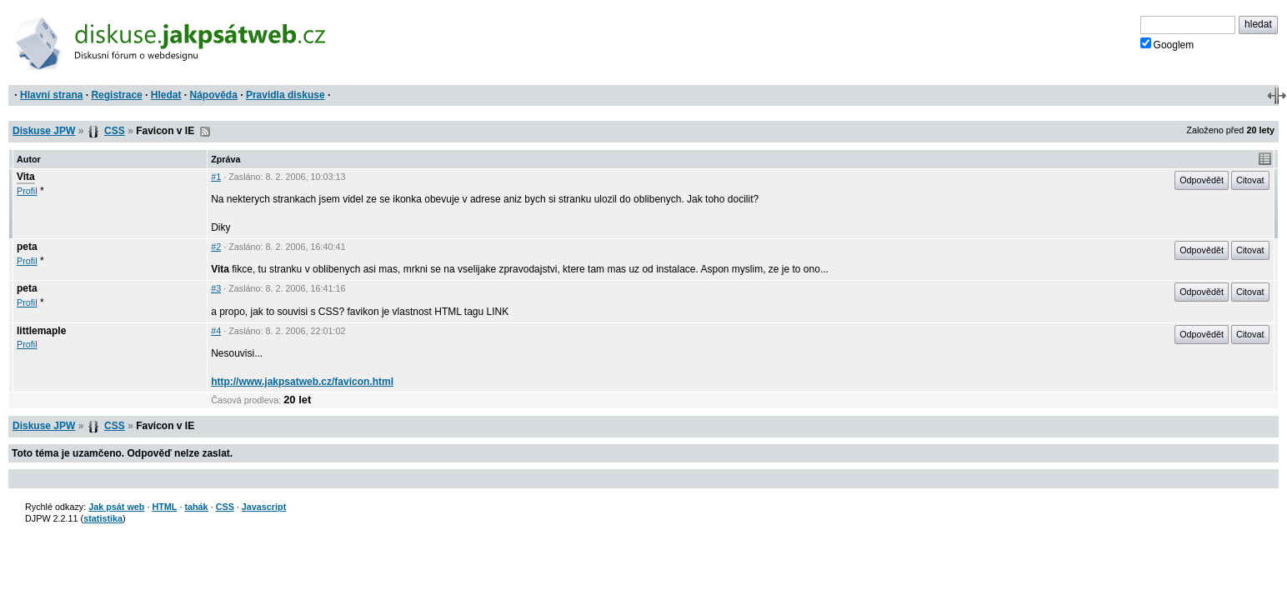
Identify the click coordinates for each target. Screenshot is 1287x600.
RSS (205, 132)
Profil (27, 191)
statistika (103, 518)
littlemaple (41, 331)
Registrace (116, 95)
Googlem (1167, 44)
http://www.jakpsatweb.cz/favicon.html (302, 382)
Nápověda (214, 95)
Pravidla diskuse (285, 95)
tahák (196, 507)
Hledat (166, 95)
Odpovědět (1201, 180)
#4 (216, 331)
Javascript (264, 507)
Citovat (1250, 180)
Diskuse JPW (44, 131)
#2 (216, 247)
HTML (164, 507)
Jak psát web (116, 507)
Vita (26, 176)
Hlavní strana (51, 95)
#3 (216, 288)
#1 (216, 177)
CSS (114, 131)
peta (27, 246)
